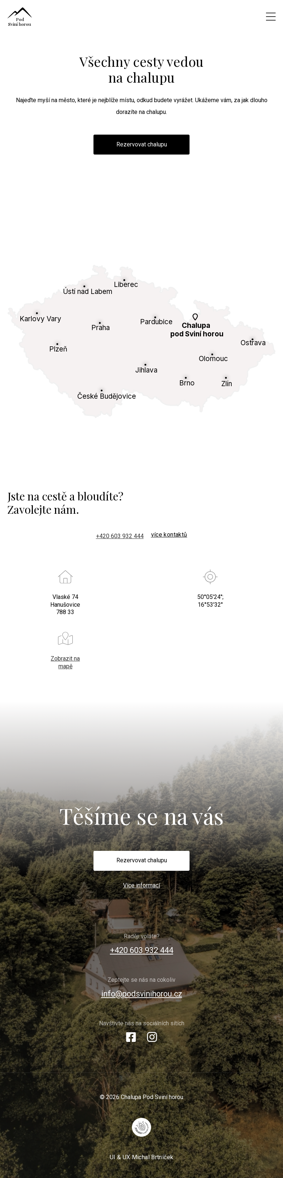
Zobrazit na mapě (65, 662)
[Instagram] (152, 1039)
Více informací (141, 885)
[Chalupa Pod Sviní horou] (108, 16)
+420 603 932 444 (120, 536)
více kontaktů (169, 534)
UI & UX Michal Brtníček (142, 1157)
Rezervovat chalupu (141, 144)
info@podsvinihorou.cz (141, 993)
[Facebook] (131, 1039)
